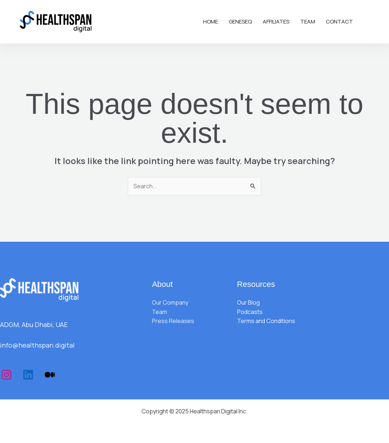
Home (210, 21)
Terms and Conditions (266, 321)
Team (307, 21)
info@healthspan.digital (37, 345)
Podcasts (250, 312)
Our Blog (248, 302)
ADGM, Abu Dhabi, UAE (34, 324)
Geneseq (240, 21)
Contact (339, 21)
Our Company (170, 302)
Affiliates (276, 21)
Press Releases (173, 321)
